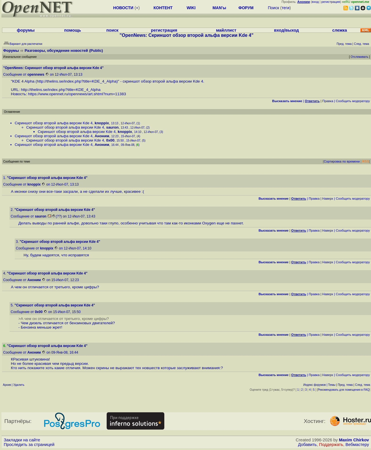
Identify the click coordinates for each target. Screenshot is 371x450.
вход (315, 1)
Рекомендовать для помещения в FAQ (344, 389)
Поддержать (331, 444)
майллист (226, 30)
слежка (339, 30)
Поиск (273, 7)
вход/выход (286, 30)
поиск (112, 30)
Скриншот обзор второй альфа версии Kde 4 (54, 123)
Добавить (307, 444)
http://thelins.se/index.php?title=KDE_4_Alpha (76, 81)
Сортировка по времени (342, 161)
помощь (72, 30)
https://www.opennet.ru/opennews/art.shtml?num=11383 (77, 94)
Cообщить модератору (353, 101)
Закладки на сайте (22, 440)
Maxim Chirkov (354, 440)
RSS (365, 161)
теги (285, 7)
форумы (26, 30)
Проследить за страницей (29, 444)
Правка (327, 101)
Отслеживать (359, 56)
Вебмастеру (357, 444)
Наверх (327, 198)
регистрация (330, 1)
